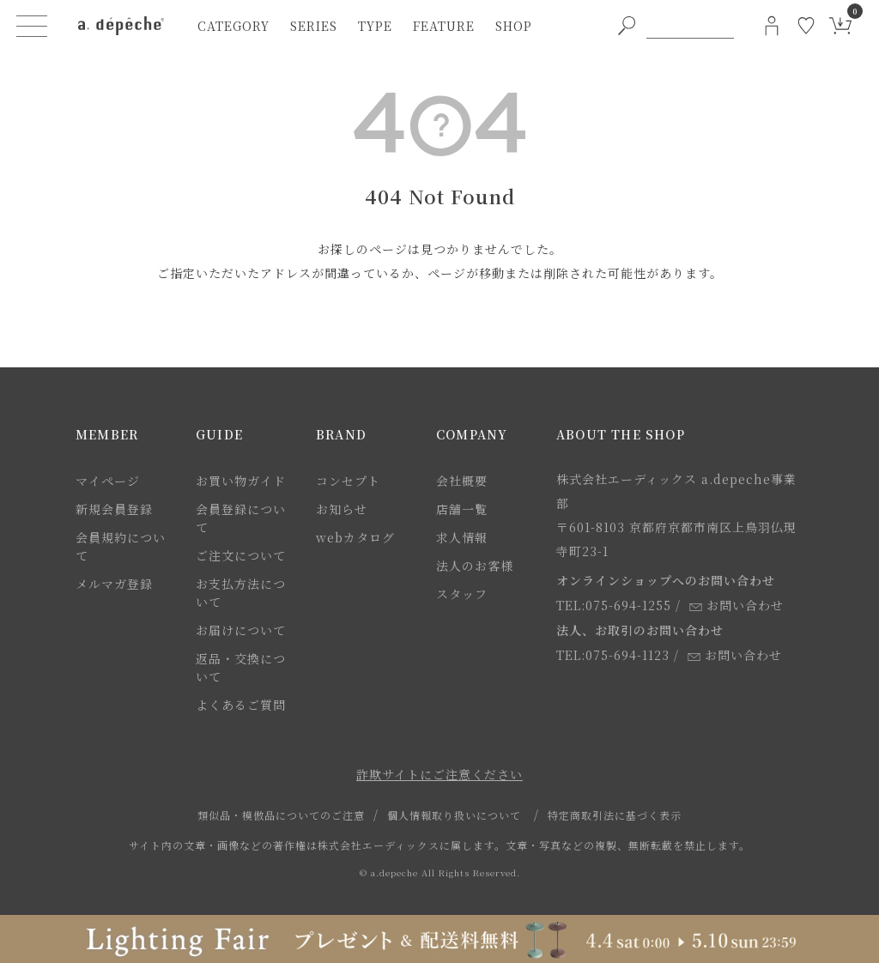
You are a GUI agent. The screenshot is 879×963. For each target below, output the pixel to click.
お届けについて (241, 630)
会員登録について (241, 518)
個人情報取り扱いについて (454, 815)
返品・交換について (241, 667)
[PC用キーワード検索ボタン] (626, 25)
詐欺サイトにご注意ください (439, 774)
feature (444, 25)
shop (513, 25)
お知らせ (341, 509)
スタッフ (462, 594)
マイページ (108, 480)
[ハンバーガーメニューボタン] (32, 26)
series (313, 25)
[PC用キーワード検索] (690, 26)
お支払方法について (241, 592)
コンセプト (348, 480)
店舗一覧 (462, 509)
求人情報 (462, 537)
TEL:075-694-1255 (613, 605)
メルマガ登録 (114, 583)
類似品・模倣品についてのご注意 (281, 815)
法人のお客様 (474, 565)
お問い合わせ (736, 605)
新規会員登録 (114, 509)
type (375, 25)
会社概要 (462, 480)
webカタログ (355, 537)
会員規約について (121, 546)
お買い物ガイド (241, 480)
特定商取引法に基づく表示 (615, 815)
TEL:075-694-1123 (613, 654)
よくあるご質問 (241, 704)
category (233, 25)
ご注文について (241, 555)
